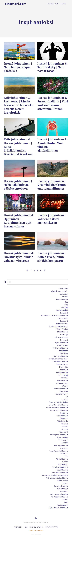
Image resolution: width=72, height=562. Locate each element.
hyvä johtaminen (61, 358)
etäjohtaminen (62, 346)
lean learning (62, 392)
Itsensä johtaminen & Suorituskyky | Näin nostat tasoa (51, 67)
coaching (64, 321)
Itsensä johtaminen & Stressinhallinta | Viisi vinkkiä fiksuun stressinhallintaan (52, 104)
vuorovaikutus (62, 528)
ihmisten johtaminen (60, 363)
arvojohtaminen (61, 313)
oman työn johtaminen (58, 429)
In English (52, 4)
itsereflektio (63, 383)
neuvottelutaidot (61, 412)
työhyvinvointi (62, 502)
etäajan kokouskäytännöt (58, 341)
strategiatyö (63, 451)
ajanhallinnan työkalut (59, 304)
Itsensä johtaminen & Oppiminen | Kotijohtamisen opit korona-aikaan (18, 229)
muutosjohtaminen (60, 406)
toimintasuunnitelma (59, 488)
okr (66, 414)
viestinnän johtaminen (59, 519)
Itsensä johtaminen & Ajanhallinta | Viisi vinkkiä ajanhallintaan (51, 147)
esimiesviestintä (61, 338)
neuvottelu (63, 409)
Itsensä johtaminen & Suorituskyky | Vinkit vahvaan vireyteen (18, 267)
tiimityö (65, 482)
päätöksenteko (62, 440)
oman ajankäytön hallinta (57, 420)
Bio (26, 550)
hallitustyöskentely (60, 352)
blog (66, 315)
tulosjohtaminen (61, 491)
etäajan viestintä (61, 344)
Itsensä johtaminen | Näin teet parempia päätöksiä (18, 67)
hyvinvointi (63, 355)
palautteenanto (62, 434)
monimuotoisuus (61, 400)
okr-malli (64, 417)
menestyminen (62, 397)
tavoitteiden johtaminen (58, 471)
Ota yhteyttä (51, 550)
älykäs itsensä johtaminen (57, 530)
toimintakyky (62, 485)
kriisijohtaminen (61, 389)
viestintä (64, 522)
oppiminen (64, 431)
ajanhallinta (63, 307)
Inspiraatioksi (36, 550)
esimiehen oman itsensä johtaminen (53, 330)
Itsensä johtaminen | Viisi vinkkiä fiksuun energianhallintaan (52, 192)
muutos (65, 403)
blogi (66, 318)
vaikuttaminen (62, 511)
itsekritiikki (63, 369)
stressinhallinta (62, 457)
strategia (64, 448)
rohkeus (65, 446)
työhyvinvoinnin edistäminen (56, 499)
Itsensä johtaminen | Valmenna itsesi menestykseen (52, 227)
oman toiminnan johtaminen (56, 426)
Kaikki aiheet (63, 301)
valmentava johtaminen (58, 516)
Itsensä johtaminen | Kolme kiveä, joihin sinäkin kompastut (52, 265)
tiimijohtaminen (61, 480)
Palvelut (18, 550)
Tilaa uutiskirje (36, 553)
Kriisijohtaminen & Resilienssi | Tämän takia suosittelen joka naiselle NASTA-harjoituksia (19, 106)
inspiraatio (63, 366)
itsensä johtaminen (60, 372)
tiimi (66, 477)
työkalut (64, 505)
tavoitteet (63, 468)
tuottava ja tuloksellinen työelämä (53, 496)
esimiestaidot (62, 332)
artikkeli (65, 310)
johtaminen (63, 386)
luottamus (64, 395)
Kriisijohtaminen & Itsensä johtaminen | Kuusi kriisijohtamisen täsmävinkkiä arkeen (18, 151)
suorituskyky (63, 460)
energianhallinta (61, 324)
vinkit (66, 525)
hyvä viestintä (62, 361)
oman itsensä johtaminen (58, 423)
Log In (62, 3)
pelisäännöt (63, 437)
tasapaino (64, 463)
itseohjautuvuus (62, 380)
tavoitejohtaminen (60, 465)
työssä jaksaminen (60, 508)
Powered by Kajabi (36, 557)
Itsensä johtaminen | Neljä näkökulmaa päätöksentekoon (18, 192)
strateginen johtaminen (58, 454)
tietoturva (64, 474)
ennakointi (64, 327)
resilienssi (64, 443)
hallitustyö (63, 349)
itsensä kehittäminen (59, 378)
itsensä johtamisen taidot (57, 375)
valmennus (64, 513)
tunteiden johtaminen (59, 494)
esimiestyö (63, 335)
